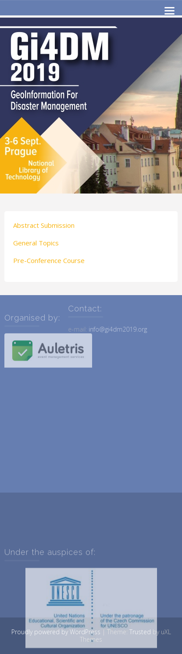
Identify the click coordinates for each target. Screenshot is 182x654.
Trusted (140, 632)
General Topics (36, 242)
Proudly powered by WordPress (55, 632)
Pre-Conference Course (49, 260)
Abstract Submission (44, 225)
